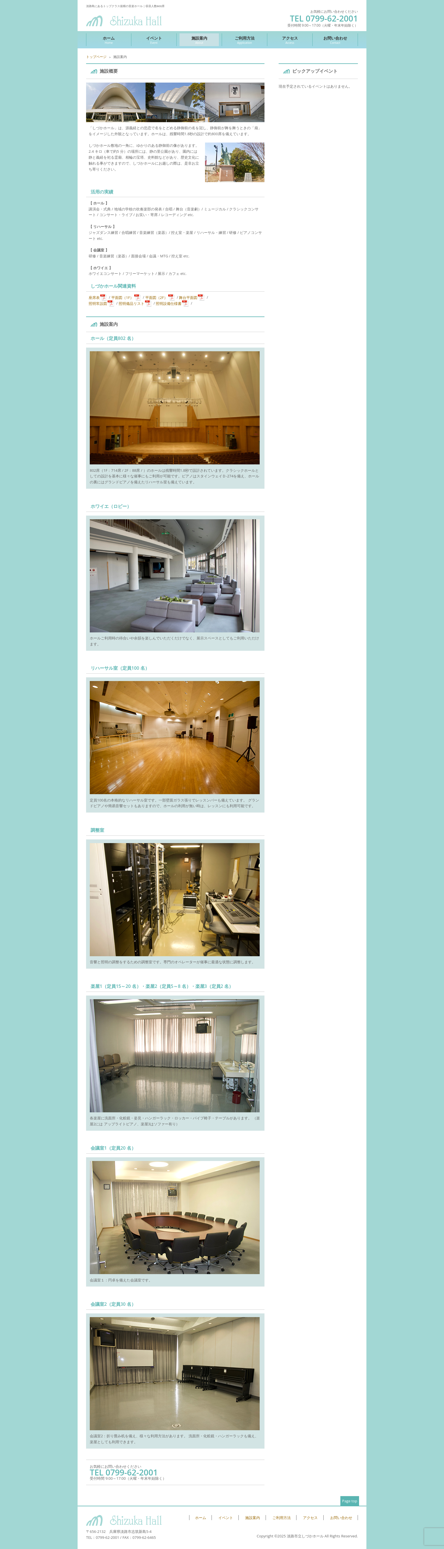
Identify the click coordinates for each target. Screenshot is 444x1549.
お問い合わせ (335, 40)
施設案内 (199, 40)
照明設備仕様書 (169, 303)
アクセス (290, 40)
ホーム (108, 40)
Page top (349, 1500)
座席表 (94, 297)
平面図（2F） (156, 297)
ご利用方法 (244, 40)
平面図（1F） (122, 297)
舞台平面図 (188, 297)
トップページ (96, 56)
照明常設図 (98, 303)
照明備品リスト (131, 303)
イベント (154, 40)
